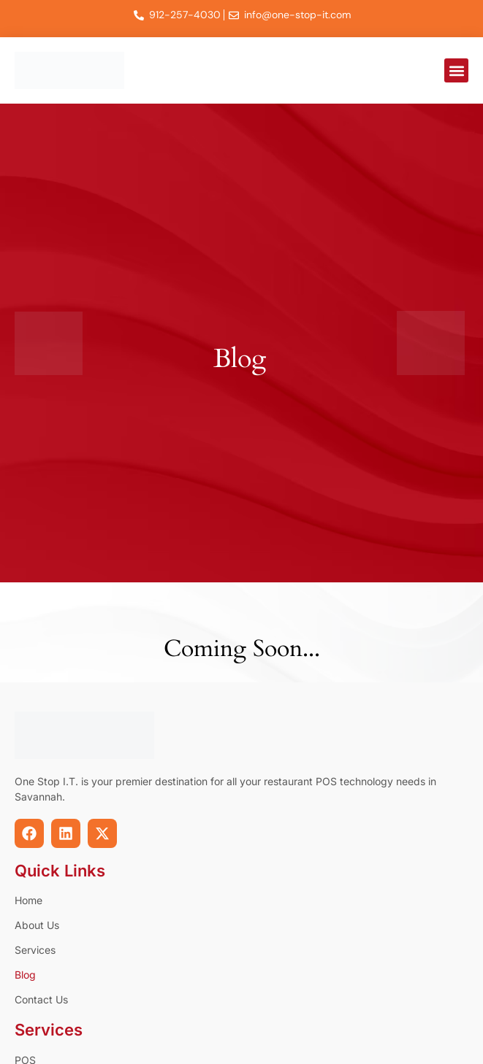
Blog (25, 974)
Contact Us (41, 999)
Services (35, 950)
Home (28, 900)
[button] (456, 70)
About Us (37, 925)
